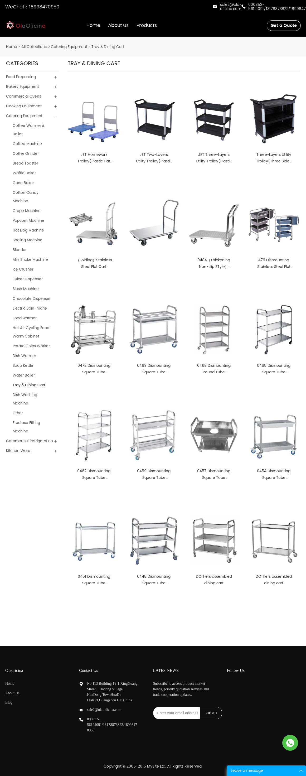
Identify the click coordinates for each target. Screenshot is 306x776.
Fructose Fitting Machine (26, 427)
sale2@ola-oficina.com (230, 7)
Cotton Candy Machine (25, 197)
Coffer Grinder (26, 154)
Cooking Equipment (24, 106)
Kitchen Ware (18, 451)
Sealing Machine (27, 240)
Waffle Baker (24, 173)
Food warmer (25, 318)
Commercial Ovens (23, 96)
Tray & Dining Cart (107, 47)
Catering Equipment (69, 47)
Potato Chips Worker (31, 346)
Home (93, 25)
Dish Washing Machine (25, 399)
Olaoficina (14, 670)
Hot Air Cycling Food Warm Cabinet (31, 332)
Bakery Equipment (22, 87)
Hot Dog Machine (28, 230)
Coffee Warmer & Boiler (29, 130)
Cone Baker (23, 183)
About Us (118, 25)
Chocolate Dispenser (32, 299)
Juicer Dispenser (28, 279)
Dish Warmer (24, 356)
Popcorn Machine (28, 221)
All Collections (34, 47)
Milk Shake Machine (30, 260)
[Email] (176, 713)
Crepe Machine (27, 211)
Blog (8, 703)
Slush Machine (26, 289)
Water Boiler (24, 375)
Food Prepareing (21, 77)
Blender (20, 250)
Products (147, 25)
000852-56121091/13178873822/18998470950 (112, 724)
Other (18, 413)
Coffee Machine (27, 144)
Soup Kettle (23, 366)
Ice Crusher (23, 269)
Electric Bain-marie (30, 308)
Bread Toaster (25, 163)
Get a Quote (284, 25)
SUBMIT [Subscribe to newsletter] (211, 713)
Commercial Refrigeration (29, 441)
